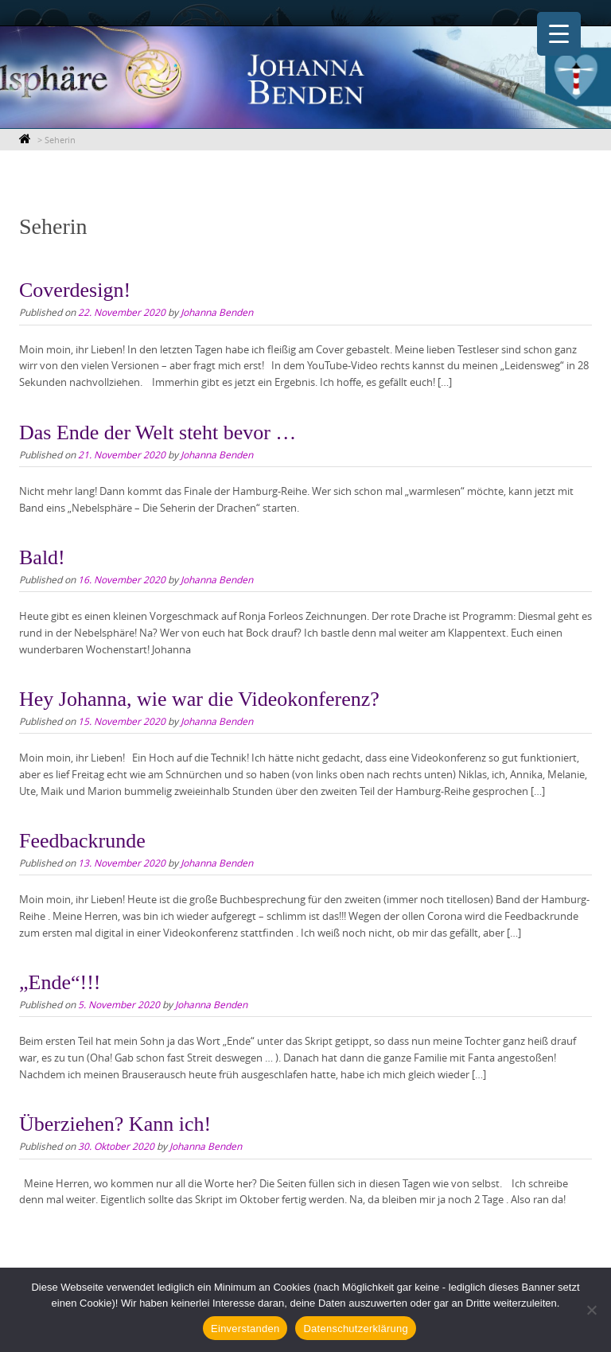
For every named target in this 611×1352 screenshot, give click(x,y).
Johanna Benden (217, 312)
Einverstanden (245, 1328)
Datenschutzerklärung (355, 1328)
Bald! (42, 557)
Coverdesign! (74, 290)
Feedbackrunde (82, 840)
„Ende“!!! (59, 982)
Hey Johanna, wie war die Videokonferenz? (199, 699)
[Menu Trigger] (559, 34)
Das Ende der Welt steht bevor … (157, 432)
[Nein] (591, 1310)
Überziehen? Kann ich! (115, 1124)
